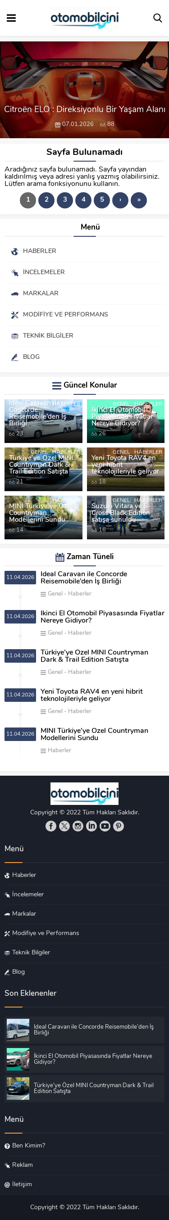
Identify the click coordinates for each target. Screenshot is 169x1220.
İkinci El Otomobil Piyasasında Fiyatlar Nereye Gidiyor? (122, 417)
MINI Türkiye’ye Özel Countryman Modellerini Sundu (41, 513)
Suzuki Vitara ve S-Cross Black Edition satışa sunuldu (121, 513)
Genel (39, 404)
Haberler (66, 404)
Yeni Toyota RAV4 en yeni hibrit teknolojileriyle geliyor (125, 465)
